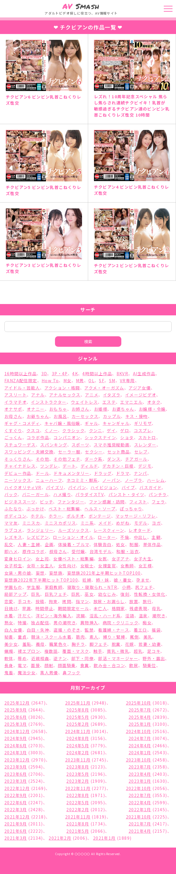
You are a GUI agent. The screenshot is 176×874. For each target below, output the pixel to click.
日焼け (10, 608)
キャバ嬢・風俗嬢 (62, 423)
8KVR (123, 373)
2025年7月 (140, 710)
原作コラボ (33, 551)
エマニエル (131, 402)
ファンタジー (71, 502)
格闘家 (118, 608)
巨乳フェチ (56, 594)
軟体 (8, 658)
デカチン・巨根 (118, 466)
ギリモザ (143, 423)
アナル (38, 395)
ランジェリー (40, 530)
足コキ (153, 651)
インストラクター (48, 402)
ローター (107, 537)
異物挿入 (89, 622)
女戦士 (87, 566)
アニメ (91, 395)
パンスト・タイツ (126, 494)
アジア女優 (140, 388)
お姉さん (81, 409)
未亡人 (100, 608)
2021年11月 (77, 817)
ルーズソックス (73, 530)
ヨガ (156, 523)
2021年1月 (104, 838)
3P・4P (60, 373)
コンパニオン (67, 437)
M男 (80, 380)
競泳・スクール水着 (51, 637)
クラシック (73, 430)
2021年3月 (15, 838)
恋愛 (8, 601)
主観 (156, 537)
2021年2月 (60, 838)
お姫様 (100, 409)
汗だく (24, 616)
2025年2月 (77, 724)
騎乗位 (149, 665)
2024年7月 (140, 738)
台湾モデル (101, 551)
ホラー (55, 516)
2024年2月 (77, 752)
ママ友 (11, 523)
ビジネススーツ (19, 502)
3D (44, 373)
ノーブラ (134, 480)
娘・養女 (123, 580)
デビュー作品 (17, 473)
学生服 (33, 587)
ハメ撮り (62, 494)
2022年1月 (140, 809)
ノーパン (111, 480)
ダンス (113, 459)
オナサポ (13, 409)
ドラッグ (103, 473)
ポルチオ (75, 516)
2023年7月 (140, 767)
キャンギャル (116, 423)
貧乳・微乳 (118, 651)
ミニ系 (87, 523)
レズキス (13, 537)
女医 (102, 559)
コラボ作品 (38, 437)
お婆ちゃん (123, 409)
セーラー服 (69, 452)
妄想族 (56, 573)
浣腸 (80, 616)
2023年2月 (77, 781)
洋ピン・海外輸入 (54, 616)
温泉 (143, 616)
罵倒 (134, 637)
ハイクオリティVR (23, 487)
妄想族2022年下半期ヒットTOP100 (41, 580)
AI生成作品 (144, 373)
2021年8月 (77, 824)
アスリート (15, 395)
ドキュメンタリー (71, 473)
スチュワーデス (20, 445)
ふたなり (13, 509)
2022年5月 (77, 802)
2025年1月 (140, 724)
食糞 (84, 665)
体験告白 (103, 544)
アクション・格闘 (62, 388)
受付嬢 (78, 551)
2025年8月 (77, 710)
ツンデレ (49, 466)
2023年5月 (77, 774)
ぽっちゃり (131, 509)
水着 (8, 616)
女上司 (42, 559)
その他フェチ (67, 459)
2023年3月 (15, 781)
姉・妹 (102, 580)
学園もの (13, 587)
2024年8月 (77, 738)
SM (112, 380)
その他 (42, 459)
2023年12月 (17, 760)
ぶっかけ (35, 509)
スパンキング (53, 445)
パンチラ (158, 494)
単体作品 (152, 544)
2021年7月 (140, 824)
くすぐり (13, 430)
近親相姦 (40, 658)
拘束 (53, 601)
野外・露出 (154, 658)
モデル (140, 523)
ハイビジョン (103, 487)
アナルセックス (65, 395)
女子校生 (13, 566)
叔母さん (58, 551)
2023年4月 (140, 774)
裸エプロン (29, 651)
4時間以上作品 (97, 373)
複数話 (51, 651)
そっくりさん (17, 459)
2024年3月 (15, 752)
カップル (112, 416)
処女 (120, 544)
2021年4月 (140, 831)
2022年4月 (140, 802)
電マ (22, 665)
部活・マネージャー (118, 658)
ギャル (91, 423)
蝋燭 (8, 651)
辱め (22, 658)
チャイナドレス (20, 466)
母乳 (156, 608)
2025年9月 (15, 710)
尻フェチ (144, 587)
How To (50, 380)
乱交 (8, 544)
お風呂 (60, 416)
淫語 (129, 616)
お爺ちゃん (38, 416)
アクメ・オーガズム (104, 388)
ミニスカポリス (60, 523)
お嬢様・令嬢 (152, 409)
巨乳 (35, 594)
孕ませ (143, 580)
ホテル (37, 516)
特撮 (22, 622)
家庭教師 (54, 587)
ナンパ (140, 473)
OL (91, 380)
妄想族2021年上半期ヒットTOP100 (104, 573)
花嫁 (129, 644)
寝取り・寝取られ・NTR (92, 587)
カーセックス (85, 416)
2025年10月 (138, 703)
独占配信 (40, 622)
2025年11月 (77, 703)
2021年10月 (138, 817)
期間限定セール (73, 608)
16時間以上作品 (20, 373)
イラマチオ (15, 402)
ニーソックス (17, 480)
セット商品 (118, 452)
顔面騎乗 (67, 665)
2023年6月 (15, 774)
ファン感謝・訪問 (107, 502)
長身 (8, 665)
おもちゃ (58, 409)
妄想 (40, 573)
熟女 (8, 622)
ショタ (127, 437)
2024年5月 (77, 745)
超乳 (138, 651)
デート (69, 466)
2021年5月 (77, 831)
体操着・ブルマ (73, 544)
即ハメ (11, 551)
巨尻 (75, 594)
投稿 (40, 601)
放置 (133, 601)
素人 (94, 637)
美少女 (11, 644)
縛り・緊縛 (114, 637)
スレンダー (145, 445)
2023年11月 (77, 760)
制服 (133, 544)
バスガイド (150, 487)
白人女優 (13, 630)
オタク (153, 402)
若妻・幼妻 (149, 644)
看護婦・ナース (113, 630)
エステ (109, 402)
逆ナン (60, 658)
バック (10, 494)
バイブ (128, 487)
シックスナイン (100, 437)
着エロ (140, 630)
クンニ (95, 430)
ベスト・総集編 (64, 509)
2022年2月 (77, 809)
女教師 (127, 566)
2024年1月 (140, 752)
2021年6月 (15, 831)
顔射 (49, 665)
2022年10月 (138, 788)
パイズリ (55, 487)
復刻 (124, 594)
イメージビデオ (140, 395)
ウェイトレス (84, 402)
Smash (81, 6)
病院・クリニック (120, 622)
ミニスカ (31, 523)
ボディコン (15, 516)
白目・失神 (38, 630)
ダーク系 (94, 459)
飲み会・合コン (109, 665)
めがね (122, 523)
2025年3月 (15, 724)
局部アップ (15, 594)
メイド (104, 523)
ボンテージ (100, 516)
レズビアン (38, 537)
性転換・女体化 (150, 594)
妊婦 (86, 580)
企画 (49, 544)
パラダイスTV (89, 494)
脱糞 (116, 644)
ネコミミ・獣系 (82, 480)
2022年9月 (15, 795)
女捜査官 (107, 566)
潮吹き (158, 616)
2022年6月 (15, 802)
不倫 (124, 537)
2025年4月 (140, 717)
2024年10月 (138, 731)
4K (75, 373)
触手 (97, 651)
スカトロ (147, 437)
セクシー (94, 452)
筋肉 (80, 637)
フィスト (138, 502)
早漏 (26, 608)
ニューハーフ (49, 480)
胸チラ (78, 644)
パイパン (77, 487)
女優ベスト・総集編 (73, 559)
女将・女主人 (40, 566)
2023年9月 (15, 767)
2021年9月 (15, 824)
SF (101, 380)
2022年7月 (140, 795)
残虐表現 (138, 608)
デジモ (145, 466)
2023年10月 (138, 760)
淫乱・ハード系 (105, 616)
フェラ (158, 502)
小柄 (126, 587)
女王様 (145, 566)
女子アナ (120, 559)
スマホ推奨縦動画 (111, 445)
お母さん (13, 416)
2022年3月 (15, 809)
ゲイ (111, 430)
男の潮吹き (65, 622)
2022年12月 (17, 788)
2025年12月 (17, 703)
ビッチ (46, 502)
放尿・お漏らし (109, 601)
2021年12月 (17, 817)
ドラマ (122, 473)
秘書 (8, 637)
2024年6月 (15, 745)
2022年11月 (77, 788)
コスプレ (143, 430)
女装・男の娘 (17, 573)
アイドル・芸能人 (22, 388)
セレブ (141, 452)
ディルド (89, 466)
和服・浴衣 (127, 551)
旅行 (147, 601)
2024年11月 (77, 731)
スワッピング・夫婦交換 (29, 452)
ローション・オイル (73, 537)
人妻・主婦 (29, 544)
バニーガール (35, 494)
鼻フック (72, 672)
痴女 (147, 622)
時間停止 (44, 608)
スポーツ (80, 445)
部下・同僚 (82, 658)
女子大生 (143, 559)
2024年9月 (15, 738)
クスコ (33, 430)
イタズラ (112, 395)
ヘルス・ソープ (99, 509)
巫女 (89, 594)
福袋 (156, 630)
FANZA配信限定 (20, 380)
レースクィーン (109, 530)
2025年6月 (15, 717)
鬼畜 (8, 672)
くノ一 (51, 430)
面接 (35, 665)
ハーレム (156, 480)
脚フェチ (98, 644)
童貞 (22, 637)
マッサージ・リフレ (135, 516)
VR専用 (127, 380)
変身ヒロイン (17, 559)
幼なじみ (107, 594)
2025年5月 (77, 717)
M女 (67, 380)
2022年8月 (77, 795)
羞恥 (26, 644)
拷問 (66, 601)
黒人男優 (49, 672)
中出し (140, 537)
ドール (42, 473)
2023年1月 (140, 781)
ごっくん (13, 437)
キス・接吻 (136, 416)
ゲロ (124, 430)
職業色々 (58, 644)
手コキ (24, 601)
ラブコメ (13, 530)
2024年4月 (140, 745)
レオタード (140, 530)
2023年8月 (77, 767)
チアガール (136, 459)
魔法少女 (27, 672)
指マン (82, 601)
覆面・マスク (75, 651)
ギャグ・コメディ (22, 423)
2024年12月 (17, 731)
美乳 (147, 637)
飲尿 (133, 665)
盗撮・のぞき (67, 630)
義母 (40, 644)
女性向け (67, 566)
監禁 (89, 630)
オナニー (36, 409)
